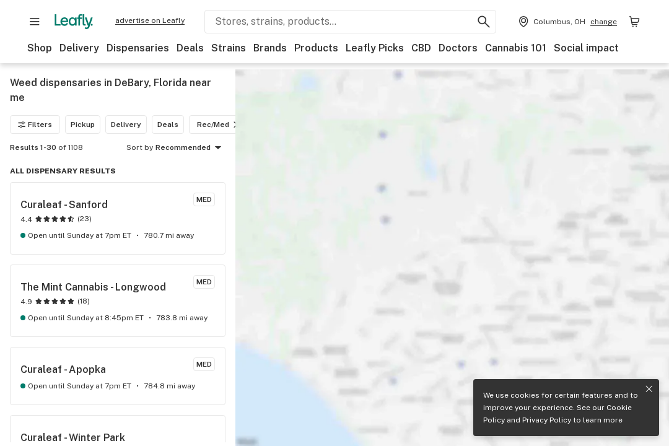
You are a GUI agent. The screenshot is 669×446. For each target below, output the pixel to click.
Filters (35, 124)
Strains (228, 48)
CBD (421, 48)
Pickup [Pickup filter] (83, 124)
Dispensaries (138, 48)
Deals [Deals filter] (167, 124)
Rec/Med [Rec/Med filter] (219, 124)
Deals (190, 48)
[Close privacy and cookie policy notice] (649, 389)
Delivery (79, 48)
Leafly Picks (375, 48)
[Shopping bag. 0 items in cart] (634, 21)
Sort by (139, 147)
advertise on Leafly (150, 20)
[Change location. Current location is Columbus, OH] (566, 21)
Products (316, 48)
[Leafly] (73, 21)
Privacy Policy (546, 420)
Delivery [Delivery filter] (126, 124)
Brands (270, 48)
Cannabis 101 (515, 48)
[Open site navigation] (34, 21)
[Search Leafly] (350, 21)
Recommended (190, 148)
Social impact (586, 48)
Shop (39, 48)
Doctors (458, 48)
